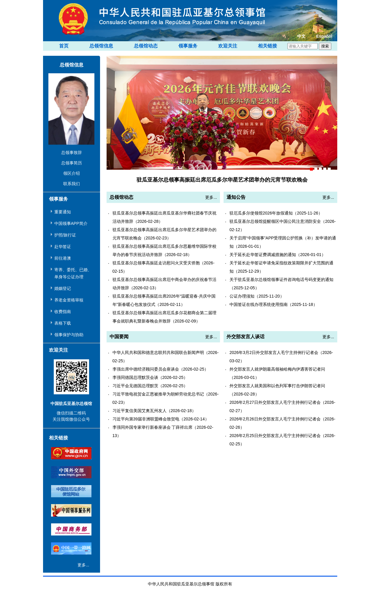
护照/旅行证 (65, 235)
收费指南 (62, 311)
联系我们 (71, 183)
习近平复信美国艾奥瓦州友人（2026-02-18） (154, 410)
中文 (301, 36)
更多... (83, 565)
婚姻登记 (62, 288)
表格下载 (62, 323)
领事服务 (187, 45)
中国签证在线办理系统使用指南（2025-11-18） (273, 304)
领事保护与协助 (68, 334)
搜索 (325, 46)
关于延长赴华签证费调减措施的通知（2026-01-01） (277, 254)
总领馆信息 (101, 45)
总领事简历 (71, 163)
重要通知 (62, 211)
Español (324, 36)
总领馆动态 (146, 45)
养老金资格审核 (68, 300)
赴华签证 (62, 246)
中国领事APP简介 (71, 223)
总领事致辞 (71, 152)
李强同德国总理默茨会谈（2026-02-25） (150, 377)
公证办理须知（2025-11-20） (256, 296)
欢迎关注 (227, 45)
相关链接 (267, 45)
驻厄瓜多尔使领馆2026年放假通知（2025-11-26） (275, 213)
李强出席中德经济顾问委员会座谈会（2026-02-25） (161, 369)
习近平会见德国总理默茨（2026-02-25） (150, 385)
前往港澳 (62, 258)
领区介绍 (71, 173)
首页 (64, 45)
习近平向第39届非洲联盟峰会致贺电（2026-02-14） (161, 419)
